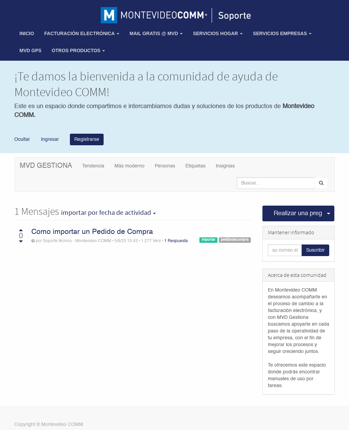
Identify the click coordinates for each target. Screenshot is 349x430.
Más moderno (130, 166)
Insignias (225, 166)
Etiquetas (195, 166)
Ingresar (49, 139)
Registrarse (86, 139)
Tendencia (93, 166)
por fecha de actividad (108, 212)
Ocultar (22, 139)
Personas (165, 166)
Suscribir (315, 250)
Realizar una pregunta (298, 213)
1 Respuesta (176, 241)
